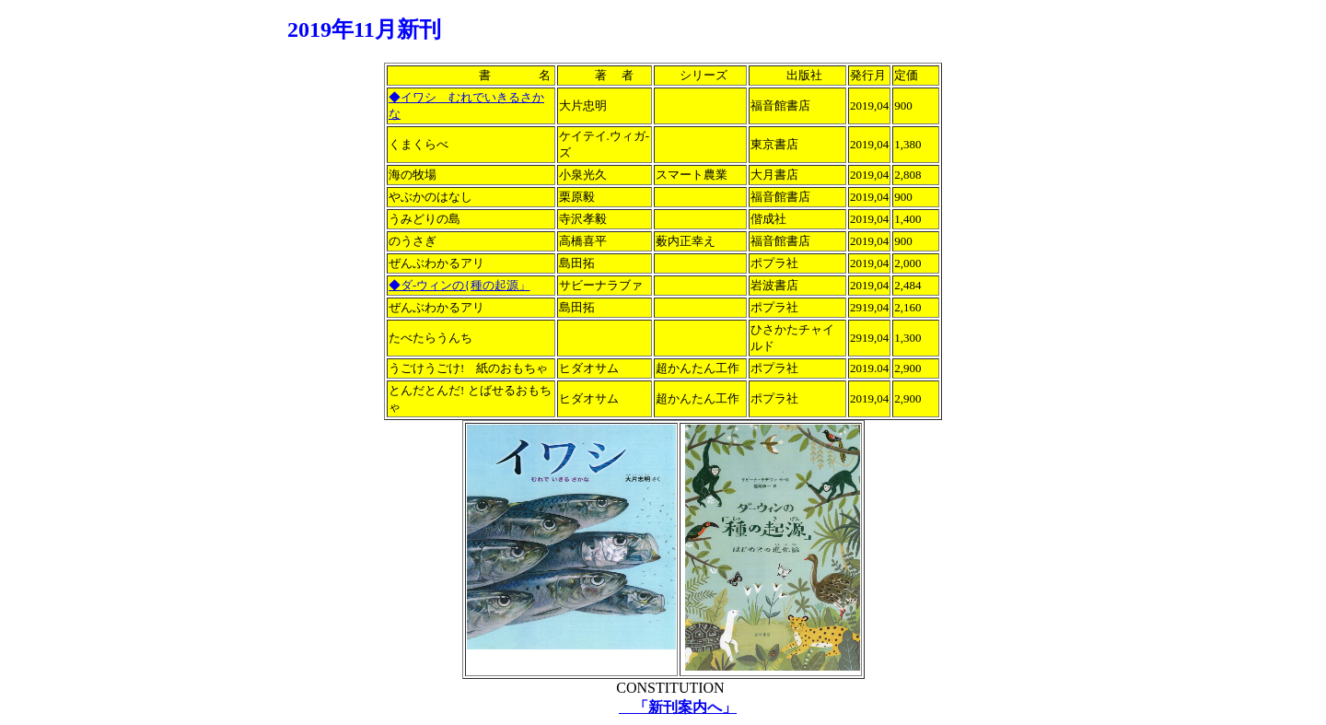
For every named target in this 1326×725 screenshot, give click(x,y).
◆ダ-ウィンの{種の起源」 (459, 285)
